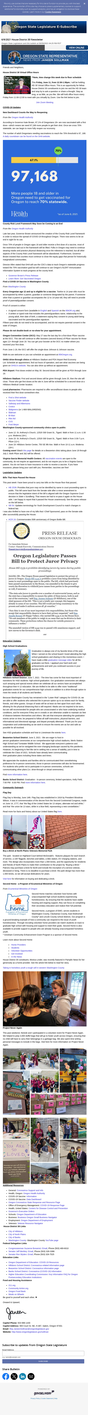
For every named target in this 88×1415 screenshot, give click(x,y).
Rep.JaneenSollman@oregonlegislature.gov (29, 1329)
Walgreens (13, 409)
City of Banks (14, 1237)
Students (15, 948)
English (43, 310)
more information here (17, 774)
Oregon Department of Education (31, 1214)
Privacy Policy (35, 1398)
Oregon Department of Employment (37, 1220)
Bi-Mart (12, 415)
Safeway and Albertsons (19, 403)
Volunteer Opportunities (21, 951)
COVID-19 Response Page (52, 1205)
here (63, 732)
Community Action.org (18, 1288)
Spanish (55, 310)
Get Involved (17, 954)
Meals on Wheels (16, 1294)
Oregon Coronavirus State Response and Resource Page (34, 1202)
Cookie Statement (53, 12)
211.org (12, 1285)
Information (32, 1196)
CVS (11, 421)
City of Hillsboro (16, 1231)
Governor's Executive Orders (21, 1211)
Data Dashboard (34, 1199)
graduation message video (60, 660)
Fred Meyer (14, 424)
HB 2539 (12, 487)
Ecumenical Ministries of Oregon (22, 889)
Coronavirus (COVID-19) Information (45, 1271)
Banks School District (18, 1271)
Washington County (17, 286)
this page (27, 450)
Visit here (7, 879)
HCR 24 (12, 519)
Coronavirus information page (45, 1268)
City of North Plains (17, 1234)
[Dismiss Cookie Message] (84, 2)
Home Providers (18, 945)
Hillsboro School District (19, 1265)
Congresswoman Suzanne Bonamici (25, 1248)
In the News (16, 957)
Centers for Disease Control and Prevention (48, 1208)
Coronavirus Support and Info (30, 1190)
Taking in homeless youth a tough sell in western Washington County (33, 968)
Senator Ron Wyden (18, 1254)
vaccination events (53, 458)
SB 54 (11, 505)
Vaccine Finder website (19, 400)
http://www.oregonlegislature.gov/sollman (30, 1332)
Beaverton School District (20, 1268)
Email (44, 1248)
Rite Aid (12, 418)
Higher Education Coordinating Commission (28, 1274)
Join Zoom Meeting (44, 102)
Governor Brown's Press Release (23, 275)
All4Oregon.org (65, 354)
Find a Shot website (17, 397)
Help (55, 1398)
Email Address (8, 1350)
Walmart (12, 412)
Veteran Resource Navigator (30, 1223)
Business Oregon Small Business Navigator (37, 1217)
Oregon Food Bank (17, 1291)
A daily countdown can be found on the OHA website (26, 136)
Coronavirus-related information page (47, 1265)
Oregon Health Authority (22, 117)
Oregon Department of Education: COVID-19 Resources (34, 1262)
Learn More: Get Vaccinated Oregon (25, 278)
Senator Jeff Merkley (18, 1251)
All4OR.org (70, 310)
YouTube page (51, 1240)
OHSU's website (18, 365)
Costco (12, 406)
